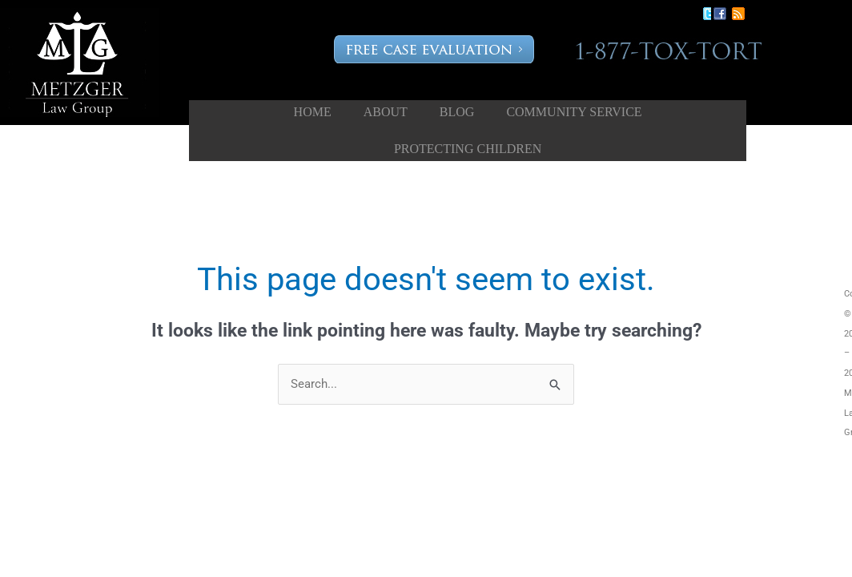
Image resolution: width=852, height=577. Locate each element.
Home (313, 112)
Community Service (573, 112)
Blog (457, 112)
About (386, 112)
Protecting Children (467, 148)
